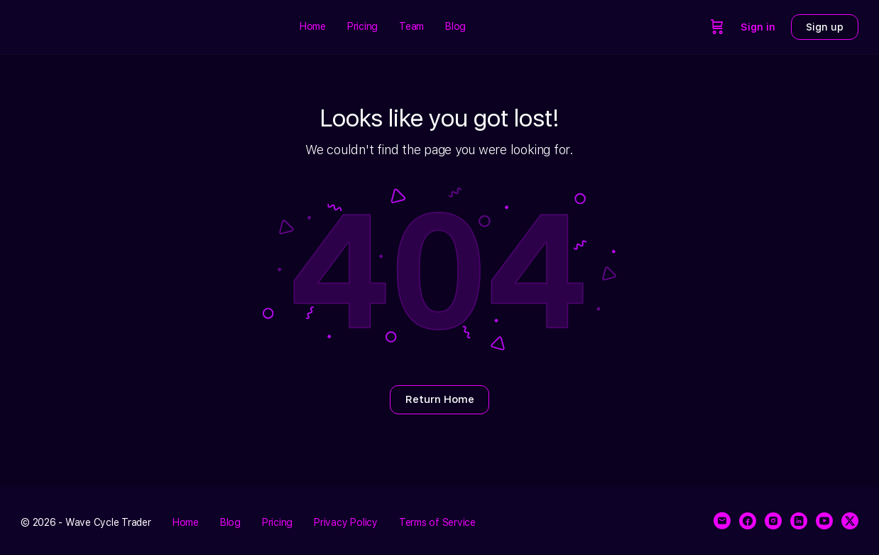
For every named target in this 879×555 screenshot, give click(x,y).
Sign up (824, 27)
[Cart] (717, 27)
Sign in (758, 27)
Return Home (439, 399)
